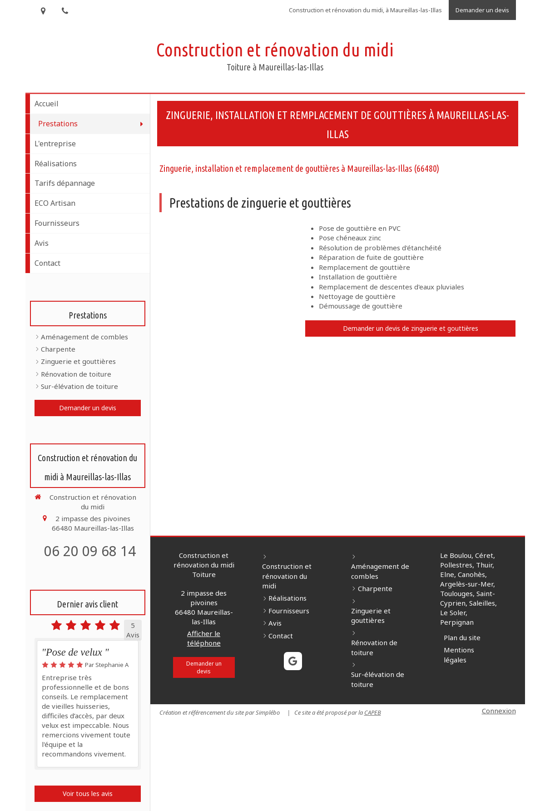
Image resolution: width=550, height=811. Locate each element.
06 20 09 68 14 (90, 551)
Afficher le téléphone (204, 638)
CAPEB (372, 712)
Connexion (499, 710)
